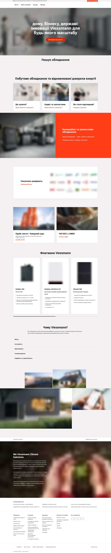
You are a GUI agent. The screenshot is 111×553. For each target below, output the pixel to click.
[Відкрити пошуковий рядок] (97, 4)
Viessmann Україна (17, 439)
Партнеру (42, 4)
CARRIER (26, 551)
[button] (91, 439)
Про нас (16, 4)
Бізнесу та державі (25, 4)
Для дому (35, 4)
